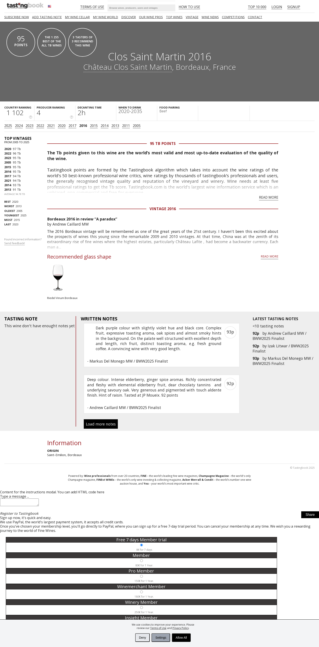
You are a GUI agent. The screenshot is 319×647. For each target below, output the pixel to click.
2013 (115, 125)
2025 (8, 125)
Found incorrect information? (23, 241)
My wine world (105, 17)
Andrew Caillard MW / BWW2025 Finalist (279, 336)
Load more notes (101, 424)
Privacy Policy (180, 628)
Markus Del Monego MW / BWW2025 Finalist (283, 361)
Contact (255, 17)
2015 (94, 125)
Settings (160, 637)
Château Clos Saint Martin (127, 67)
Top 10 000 (257, 6)
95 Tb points (163, 143)
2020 (62, 125)
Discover (128, 17)
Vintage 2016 (163, 208)
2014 (104, 125)
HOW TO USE (189, 6)
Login (276, 6)
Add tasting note (47, 17)
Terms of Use (158, 628)
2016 (83, 125)
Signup (293, 6)
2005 (137, 125)
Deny (142, 637)
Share (310, 516)
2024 (19, 125)
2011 (126, 125)
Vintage (192, 17)
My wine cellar (77, 17)
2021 (51, 125)
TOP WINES (174, 17)
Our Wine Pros (151, 17)
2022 (40, 125)
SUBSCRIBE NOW (16, 17)
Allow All (181, 637)
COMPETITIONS (233, 17)
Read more (268, 197)
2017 (72, 125)
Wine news (210, 17)
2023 (29, 125)
